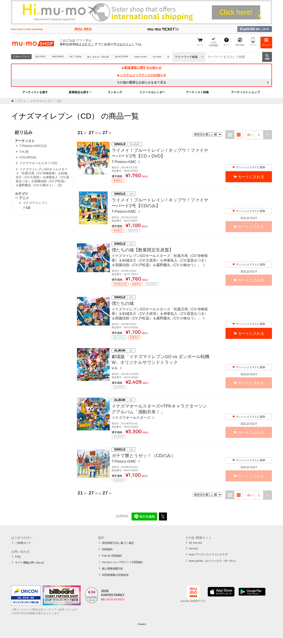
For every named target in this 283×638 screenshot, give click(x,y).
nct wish (157, 56)
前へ (250, 135)
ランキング (115, 92)
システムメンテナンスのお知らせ (141, 75)
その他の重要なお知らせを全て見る (141, 82)
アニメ (22, 101)
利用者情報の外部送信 (115, 575)
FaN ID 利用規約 (112, 555)
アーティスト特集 (197, 92)
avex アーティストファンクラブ (208, 554)
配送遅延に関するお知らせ (141, 67)
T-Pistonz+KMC (124, 162)
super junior (140, 56)
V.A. (115, 368)
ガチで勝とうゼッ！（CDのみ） (144, 455)
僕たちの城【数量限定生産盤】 (143, 249)
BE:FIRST (40, 56)
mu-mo (193, 548)
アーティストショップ (245, 92)
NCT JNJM (76, 56)
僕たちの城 (123, 303)
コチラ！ (87, 44)
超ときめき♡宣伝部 (98, 56)
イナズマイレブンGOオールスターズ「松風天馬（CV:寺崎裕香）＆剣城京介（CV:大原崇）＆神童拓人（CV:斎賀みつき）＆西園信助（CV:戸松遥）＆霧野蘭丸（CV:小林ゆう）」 (160, 260)
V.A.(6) (24, 151)
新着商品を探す (79, 92)
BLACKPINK (121, 56)
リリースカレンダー (152, 92)
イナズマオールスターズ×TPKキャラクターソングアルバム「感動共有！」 (159, 409)
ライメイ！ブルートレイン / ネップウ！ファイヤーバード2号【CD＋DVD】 (160, 153)
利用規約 (107, 549)
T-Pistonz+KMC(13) (33, 146)
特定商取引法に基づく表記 (118, 543)
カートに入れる (251, 177)
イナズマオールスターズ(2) (38, 163)
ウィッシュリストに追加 (248, 167)
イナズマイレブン (41, 101)
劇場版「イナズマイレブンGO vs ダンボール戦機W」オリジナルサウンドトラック (160, 359)
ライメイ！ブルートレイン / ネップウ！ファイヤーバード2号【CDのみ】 (160, 202)
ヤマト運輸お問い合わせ (29, 562)
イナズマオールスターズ (131, 418)
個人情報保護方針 (112, 568)
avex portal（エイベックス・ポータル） (213, 560)
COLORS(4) (27, 157)
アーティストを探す (35, 92)
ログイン (125, 44)
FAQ (18, 556)
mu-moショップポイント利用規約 (122, 562)
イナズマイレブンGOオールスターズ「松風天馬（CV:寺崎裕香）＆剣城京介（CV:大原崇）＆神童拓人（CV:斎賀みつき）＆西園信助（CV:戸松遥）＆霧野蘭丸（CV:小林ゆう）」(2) (42, 177)
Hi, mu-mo (195, 542)
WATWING (58, 56)
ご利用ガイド (23, 543)
